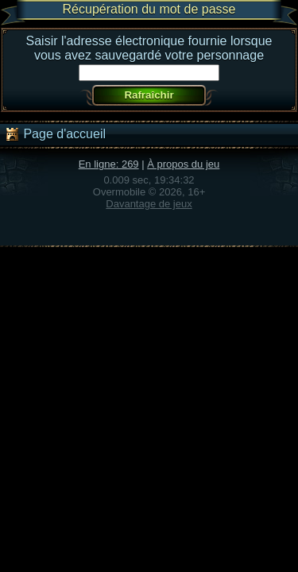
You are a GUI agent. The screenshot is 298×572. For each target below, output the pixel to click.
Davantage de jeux (149, 204)
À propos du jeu (183, 164)
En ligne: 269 (109, 164)
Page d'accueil (55, 134)
